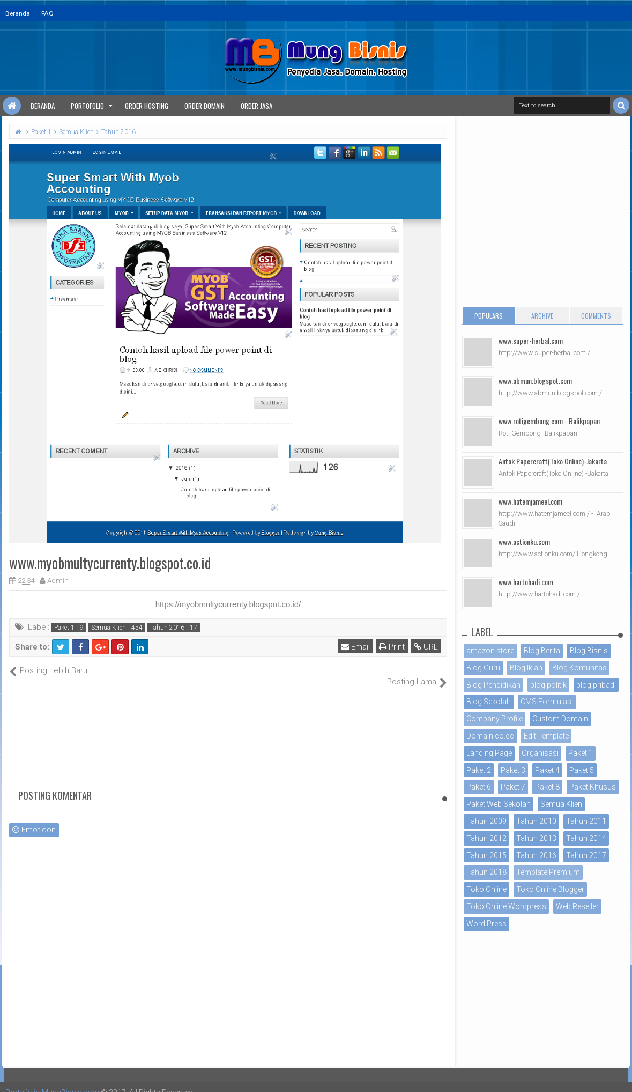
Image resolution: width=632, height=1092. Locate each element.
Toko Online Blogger (550, 889)
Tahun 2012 (486, 838)
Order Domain (204, 105)
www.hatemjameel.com (530, 501)
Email (355, 647)
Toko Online (486, 889)
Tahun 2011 (586, 821)
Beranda (17, 13)
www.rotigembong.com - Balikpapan (549, 420)
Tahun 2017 (586, 855)
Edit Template (546, 736)
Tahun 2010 (536, 821)
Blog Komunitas (579, 667)
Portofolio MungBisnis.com (52, 1081)
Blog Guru (483, 667)
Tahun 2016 (167, 627)
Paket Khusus (592, 787)
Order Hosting (146, 105)
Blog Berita (542, 650)
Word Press (486, 923)
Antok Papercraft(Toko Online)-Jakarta (553, 461)
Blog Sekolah (488, 701)
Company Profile (494, 718)
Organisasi (540, 753)
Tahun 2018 (486, 872)
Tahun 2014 (586, 838)
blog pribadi (596, 685)
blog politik (548, 685)
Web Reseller (577, 906)
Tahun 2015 (486, 855)
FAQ (47, 13)
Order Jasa (256, 105)
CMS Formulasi (547, 701)
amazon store (490, 650)
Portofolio (87, 105)
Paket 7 (513, 787)
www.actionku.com (524, 541)
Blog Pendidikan (493, 685)
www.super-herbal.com (531, 340)
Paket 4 (547, 770)
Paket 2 (478, 770)
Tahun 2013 (536, 838)
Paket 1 (64, 627)
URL (426, 647)
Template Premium (548, 872)
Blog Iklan (526, 667)
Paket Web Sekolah (498, 804)
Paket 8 (547, 787)
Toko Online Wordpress (506, 906)
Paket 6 (478, 787)
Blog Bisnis (589, 650)
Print (392, 647)
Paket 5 (581, 770)
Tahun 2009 (486, 821)
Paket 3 (513, 770)
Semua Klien (108, 627)
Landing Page (489, 753)
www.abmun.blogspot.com (535, 380)
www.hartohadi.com (526, 581)
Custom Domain (560, 718)
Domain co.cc (490, 736)
